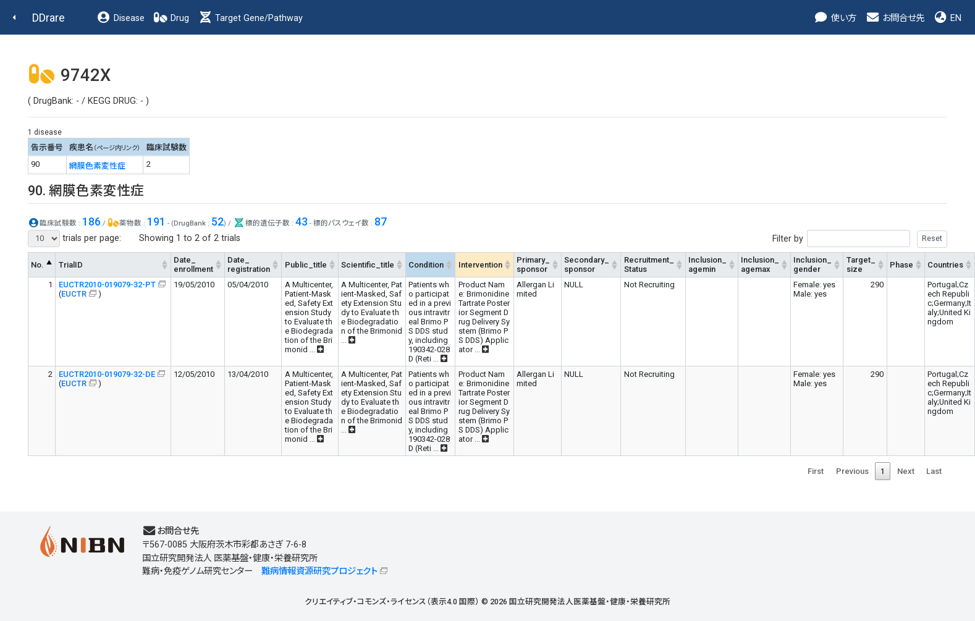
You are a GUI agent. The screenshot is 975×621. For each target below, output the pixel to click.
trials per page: (74, 238)
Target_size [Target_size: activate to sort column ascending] (861, 264)
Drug (171, 18)
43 (301, 221)
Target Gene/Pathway (250, 18)
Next (905, 471)
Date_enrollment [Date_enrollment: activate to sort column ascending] (193, 264)
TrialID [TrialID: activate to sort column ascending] (71, 264)
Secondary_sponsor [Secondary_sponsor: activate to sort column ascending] (586, 264)
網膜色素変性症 (97, 166)
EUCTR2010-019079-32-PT (107, 284)
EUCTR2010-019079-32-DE (107, 374)
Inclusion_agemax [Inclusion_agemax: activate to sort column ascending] (760, 264)
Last (934, 471)
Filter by (859, 239)
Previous (852, 471)
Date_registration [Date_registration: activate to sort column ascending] (248, 264)
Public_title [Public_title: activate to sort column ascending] (306, 264)
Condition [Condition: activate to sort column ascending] (426, 264)
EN (947, 18)
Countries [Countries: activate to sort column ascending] (945, 264)
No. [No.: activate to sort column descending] (37, 264)
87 (380, 221)
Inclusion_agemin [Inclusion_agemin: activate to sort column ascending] (707, 264)
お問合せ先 (894, 18)
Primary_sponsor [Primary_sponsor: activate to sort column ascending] (533, 264)
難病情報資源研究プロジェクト (319, 571)
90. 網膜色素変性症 (86, 190)
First (816, 471)
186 (91, 221)
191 (156, 221)
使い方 (835, 18)
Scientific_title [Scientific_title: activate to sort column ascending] (367, 264)
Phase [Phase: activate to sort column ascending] (901, 264)
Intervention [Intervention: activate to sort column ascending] (480, 264)
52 (217, 221)
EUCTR (74, 293)
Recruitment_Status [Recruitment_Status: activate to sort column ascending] (649, 264)
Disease (120, 18)
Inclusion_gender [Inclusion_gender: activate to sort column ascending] (812, 264)
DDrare (48, 17)
